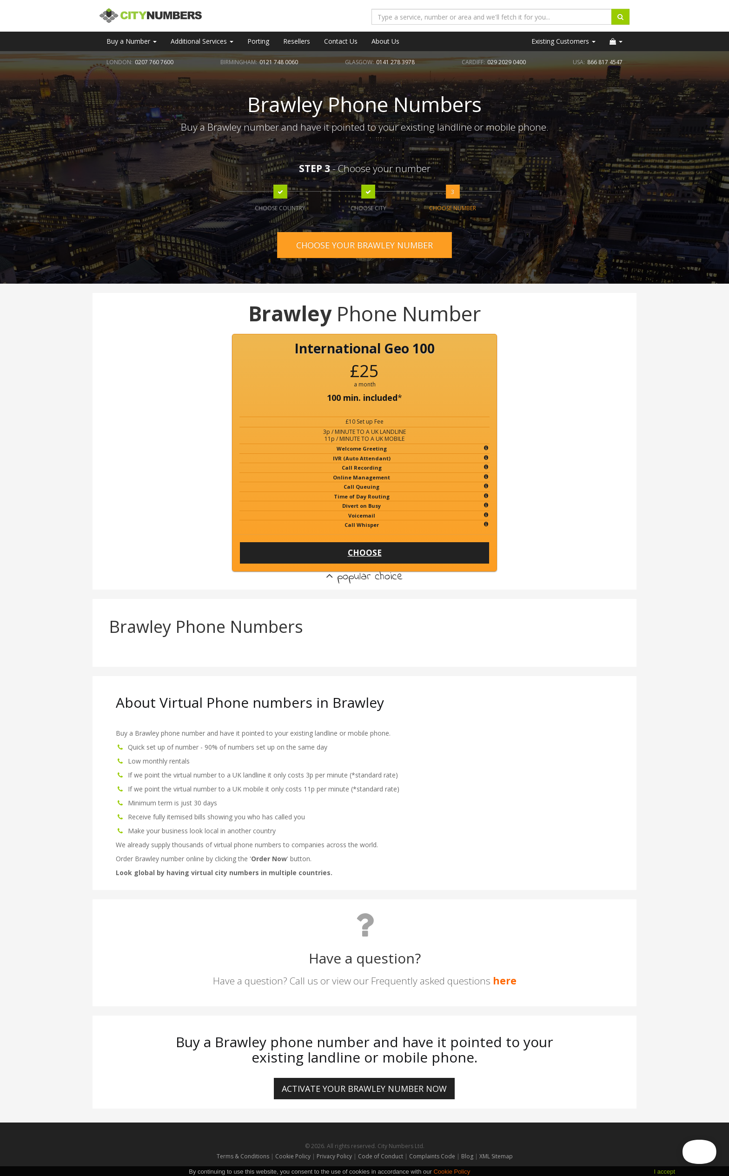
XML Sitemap (496, 1156)
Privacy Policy (334, 1156)
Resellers (296, 41)
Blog (468, 1156)
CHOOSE (365, 552)
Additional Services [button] (202, 41)
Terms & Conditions (243, 1156)
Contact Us (341, 41)
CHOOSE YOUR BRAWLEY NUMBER (364, 245)
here (505, 980)
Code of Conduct (381, 1156)
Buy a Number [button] (131, 41)
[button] (616, 41)
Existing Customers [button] (563, 41)
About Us (385, 41)
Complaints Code (432, 1156)
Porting (258, 41)
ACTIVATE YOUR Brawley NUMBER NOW (364, 1088)
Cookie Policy (293, 1156)
